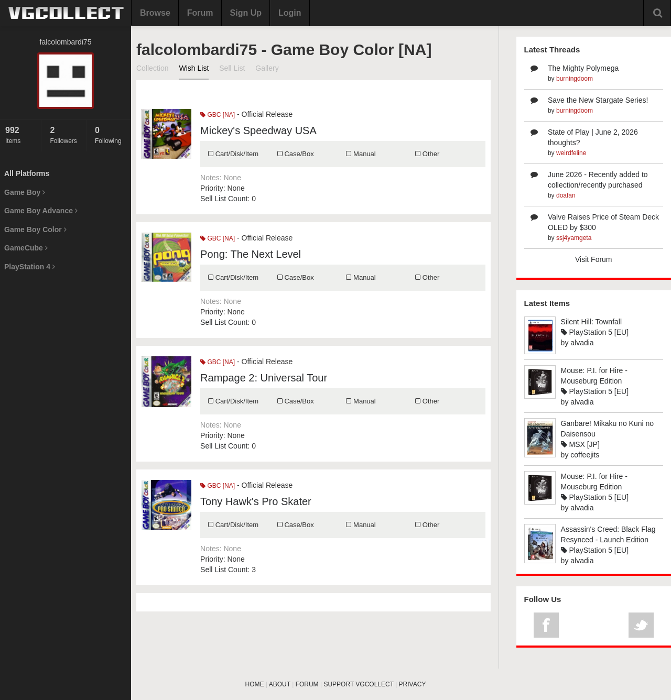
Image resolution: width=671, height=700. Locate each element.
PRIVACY (412, 684)
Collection (152, 68)
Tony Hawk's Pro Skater (255, 501)
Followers (65, 135)
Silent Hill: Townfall (591, 322)
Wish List (194, 68)
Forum (200, 12)
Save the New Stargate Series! (598, 100)
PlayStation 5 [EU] (595, 332)
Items (20, 135)
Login (289, 12)
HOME (254, 684)
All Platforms (26, 173)
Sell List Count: (225, 198)
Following (110, 135)
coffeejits (584, 455)
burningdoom (574, 78)
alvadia (581, 342)
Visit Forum (593, 259)
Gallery (266, 68)
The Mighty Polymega (583, 68)
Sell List (232, 68)
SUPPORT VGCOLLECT (358, 684)
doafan (566, 195)
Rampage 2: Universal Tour (263, 378)
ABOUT (279, 684)
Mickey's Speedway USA (258, 130)
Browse (155, 12)
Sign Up (246, 12)
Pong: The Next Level (250, 254)
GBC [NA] (217, 114)
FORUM (307, 684)
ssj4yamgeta (573, 238)
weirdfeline (571, 153)
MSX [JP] (580, 444)
